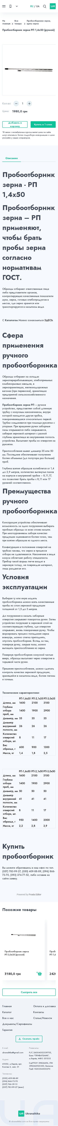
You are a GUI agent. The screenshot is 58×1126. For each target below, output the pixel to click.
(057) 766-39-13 (9, 1084)
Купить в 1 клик (43, 124)
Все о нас (8, 1018)
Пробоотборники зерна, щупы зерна (39, 22)
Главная (7, 1006)
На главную (6, 22)
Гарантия (7, 1030)
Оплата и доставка (44, 1006)
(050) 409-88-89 (10, 1078)
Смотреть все (29, 992)
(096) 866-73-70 (10, 1081)
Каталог (7, 1012)
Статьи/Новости (42, 1018)
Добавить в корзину (15, 124)
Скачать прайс (29, 1038)
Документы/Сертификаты (17, 1024)
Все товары (18, 22)
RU (31, 6)
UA (37, 6)
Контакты (38, 1012)
